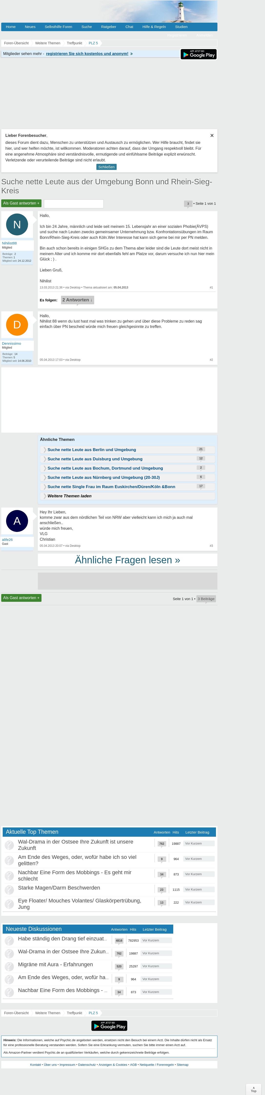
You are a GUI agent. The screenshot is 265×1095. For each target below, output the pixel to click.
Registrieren (177, 35)
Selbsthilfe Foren (58, 27)
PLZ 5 (93, 1013)
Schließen (106, 167)
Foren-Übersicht (16, 1013)
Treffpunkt (74, 1013)
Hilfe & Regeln (154, 27)
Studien (181, 27)
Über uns (50, 1065)
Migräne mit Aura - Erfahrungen (55, 964)
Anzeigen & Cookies (113, 1065)
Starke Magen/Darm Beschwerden (59, 888)
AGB (133, 1065)
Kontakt (35, 1065)
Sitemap (182, 1065)
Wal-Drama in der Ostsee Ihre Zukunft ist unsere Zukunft (85, 951)
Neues (30, 27)
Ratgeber (108, 27)
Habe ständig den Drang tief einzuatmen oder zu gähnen (85, 939)
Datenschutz (87, 1065)
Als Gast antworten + (21, 203)
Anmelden (204, 35)
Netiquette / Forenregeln (157, 1065)
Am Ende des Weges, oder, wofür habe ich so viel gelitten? (88, 977)
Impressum (67, 1065)
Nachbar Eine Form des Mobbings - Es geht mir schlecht (85, 990)
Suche (87, 27)
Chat (129, 27)
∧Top (253, 1089)
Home (11, 27)
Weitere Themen (47, 1013)
